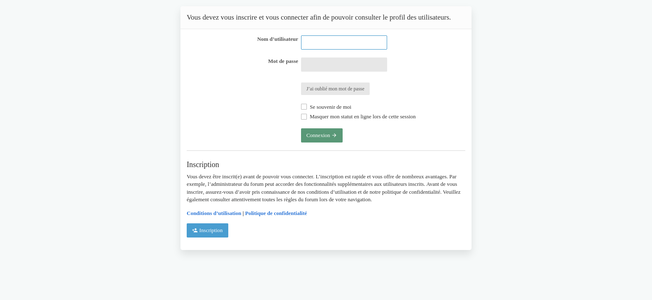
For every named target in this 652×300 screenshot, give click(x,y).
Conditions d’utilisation (214, 213)
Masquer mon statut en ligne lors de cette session (358, 116)
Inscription (207, 230)
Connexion (321, 135)
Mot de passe (283, 61)
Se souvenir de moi (326, 107)
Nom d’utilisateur (277, 39)
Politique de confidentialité (276, 213)
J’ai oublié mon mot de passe (335, 89)
